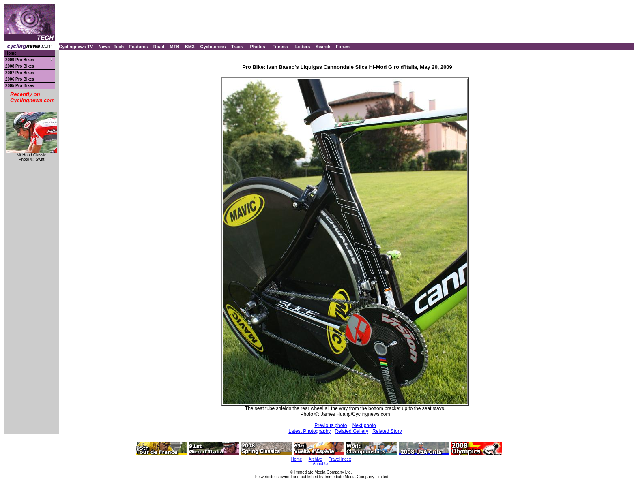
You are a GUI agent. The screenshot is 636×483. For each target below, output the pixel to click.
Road (159, 46)
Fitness (280, 46)
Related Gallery (351, 431)
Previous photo (330, 425)
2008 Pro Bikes (19, 66)
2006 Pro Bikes (19, 79)
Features (138, 46)
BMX (190, 46)
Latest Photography (309, 431)
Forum (343, 46)
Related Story (387, 431)
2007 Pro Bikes (19, 73)
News (104, 46)
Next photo (364, 425)
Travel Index (340, 459)
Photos (257, 46)
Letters (302, 46)
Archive (315, 459)
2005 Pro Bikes (19, 85)
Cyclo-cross (213, 46)
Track (237, 46)
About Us (321, 464)
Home (11, 53)
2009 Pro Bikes (19, 60)
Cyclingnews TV (76, 46)
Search (323, 46)
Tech (119, 46)
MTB (175, 46)
